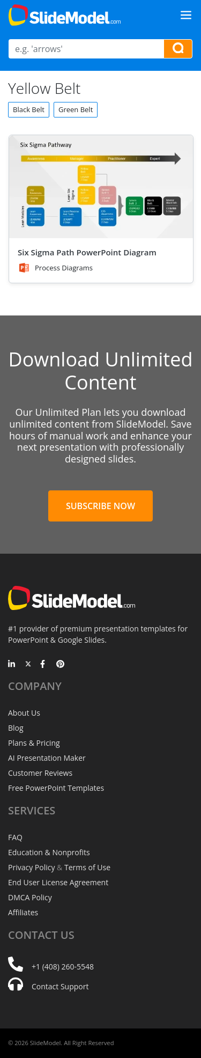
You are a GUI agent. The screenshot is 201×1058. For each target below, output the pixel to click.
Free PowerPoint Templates (56, 788)
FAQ (15, 837)
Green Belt (75, 109)
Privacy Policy (31, 867)
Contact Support (60, 986)
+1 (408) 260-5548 (63, 966)
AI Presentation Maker (47, 758)
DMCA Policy (30, 897)
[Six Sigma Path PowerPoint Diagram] (101, 187)
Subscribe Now (100, 506)
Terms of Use (87, 867)
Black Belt (28, 109)
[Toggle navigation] (186, 15)
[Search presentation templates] (177, 48)
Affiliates (23, 912)
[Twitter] (28, 665)
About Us (24, 713)
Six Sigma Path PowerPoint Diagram (87, 252)
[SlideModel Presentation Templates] (65, 15)
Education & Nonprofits (49, 852)
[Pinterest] (60, 665)
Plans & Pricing (34, 743)
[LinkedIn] (12, 665)
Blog (16, 728)
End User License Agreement (58, 882)
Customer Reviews (40, 773)
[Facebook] (44, 665)
